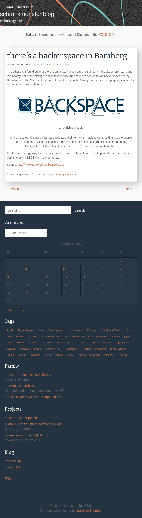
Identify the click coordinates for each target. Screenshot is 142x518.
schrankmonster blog (27, 14)
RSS (8, 478)
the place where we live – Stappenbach (33, 397)
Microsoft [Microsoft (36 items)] (46, 342)
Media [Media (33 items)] (20, 342)
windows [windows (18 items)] (109, 354)
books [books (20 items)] (41, 330)
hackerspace (61, 174)
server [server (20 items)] (22, 354)
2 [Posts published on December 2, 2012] (121, 261)
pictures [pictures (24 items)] (11, 348)
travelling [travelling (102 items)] (95, 354)
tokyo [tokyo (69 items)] (70, 354)
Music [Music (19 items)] (81, 342)
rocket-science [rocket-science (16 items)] (118, 348)
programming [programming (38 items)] (53, 348)
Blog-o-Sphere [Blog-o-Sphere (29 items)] (25, 330)
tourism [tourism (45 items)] (82, 354)
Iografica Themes (88, 510)
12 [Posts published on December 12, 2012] (46, 277)
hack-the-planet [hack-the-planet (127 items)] (50, 336)
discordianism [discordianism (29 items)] (75, 330)
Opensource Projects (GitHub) (26, 435)
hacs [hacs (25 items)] (66, 336)
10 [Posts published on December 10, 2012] (8, 277)
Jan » (20, 310)
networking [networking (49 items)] (106, 342)
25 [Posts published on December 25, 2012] (27, 293)
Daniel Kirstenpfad (59, 64)
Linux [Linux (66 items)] (10, 342)
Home (9, 7)
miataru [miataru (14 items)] (32, 342)
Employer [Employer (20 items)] (92, 330)
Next (129, 189)
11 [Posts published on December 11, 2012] (27, 277)
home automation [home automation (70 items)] (97, 336)
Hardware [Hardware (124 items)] (78, 336)
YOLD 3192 (107, 34)
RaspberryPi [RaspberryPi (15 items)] (71, 348)
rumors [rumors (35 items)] (10, 354)
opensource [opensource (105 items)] (123, 342)
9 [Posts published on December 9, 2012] (121, 269)
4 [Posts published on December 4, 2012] (26, 269)
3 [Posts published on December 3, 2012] (7, 269)
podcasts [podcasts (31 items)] (25, 348)
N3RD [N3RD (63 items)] (92, 342)
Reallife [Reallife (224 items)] (87, 348)
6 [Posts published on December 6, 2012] (64, 269)
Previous (16, 189)
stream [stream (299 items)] (59, 354)
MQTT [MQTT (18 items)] (70, 342)
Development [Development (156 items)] (56, 330)
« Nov (9, 310)
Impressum (25, 7)
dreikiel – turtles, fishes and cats (28, 374)
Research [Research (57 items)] (100, 348)
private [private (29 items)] (37, 348)
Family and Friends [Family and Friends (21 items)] (112, 330)
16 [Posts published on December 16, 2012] (121, 277)
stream (74, 174)
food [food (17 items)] (9, 336)
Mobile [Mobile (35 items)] (59, 342)
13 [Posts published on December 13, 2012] (65, 277)
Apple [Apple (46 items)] (10, 330)
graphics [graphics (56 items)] (33, 336)
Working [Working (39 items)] (122, 354)
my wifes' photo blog (19, 385)
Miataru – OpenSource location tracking (33, 424)
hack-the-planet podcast (22, 418)
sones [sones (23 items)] (47, 354)
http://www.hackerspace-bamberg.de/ (41, 164)
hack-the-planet (44, 174)
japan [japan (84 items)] (127, 336)
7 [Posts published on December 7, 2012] (83, 269)
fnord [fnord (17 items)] (129, 330)
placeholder (13, 467)
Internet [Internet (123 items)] (115, 336)
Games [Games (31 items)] (20, 336)
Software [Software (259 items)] (35, 354)
